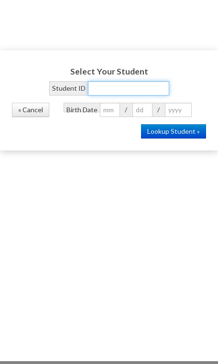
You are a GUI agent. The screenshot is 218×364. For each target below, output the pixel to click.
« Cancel (30, 110)
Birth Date (82, 109)
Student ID (69, 88)
